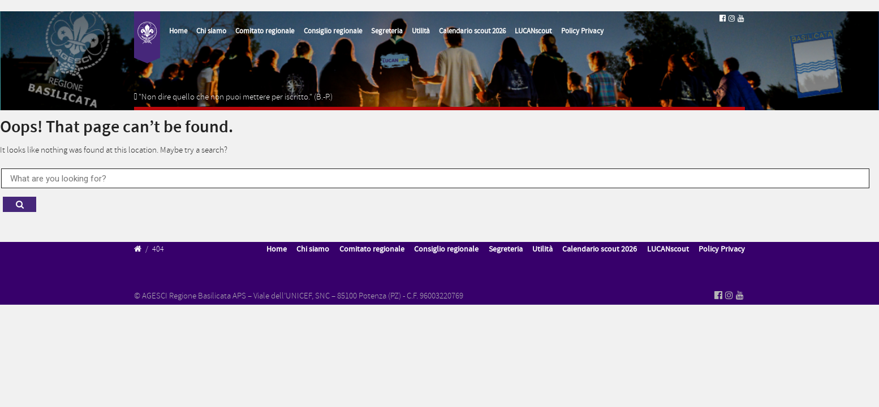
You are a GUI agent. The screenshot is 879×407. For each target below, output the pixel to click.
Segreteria (387, 31)
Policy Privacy (582, 31)
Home (178, 31)
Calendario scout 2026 (472, 31)
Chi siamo (211, 31)
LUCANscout (533, 31)
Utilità (421, 31)
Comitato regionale (264, 31)
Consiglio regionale (333, 31)
